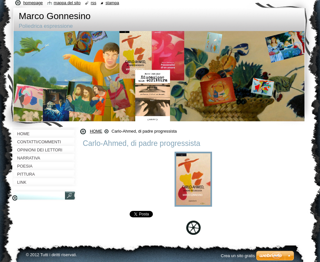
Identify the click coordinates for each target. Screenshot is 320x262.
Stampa (112, 2)
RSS (93, 2)
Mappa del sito (67, 2)
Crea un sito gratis (238, 255)
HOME (96, 131)
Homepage (33, 2)
